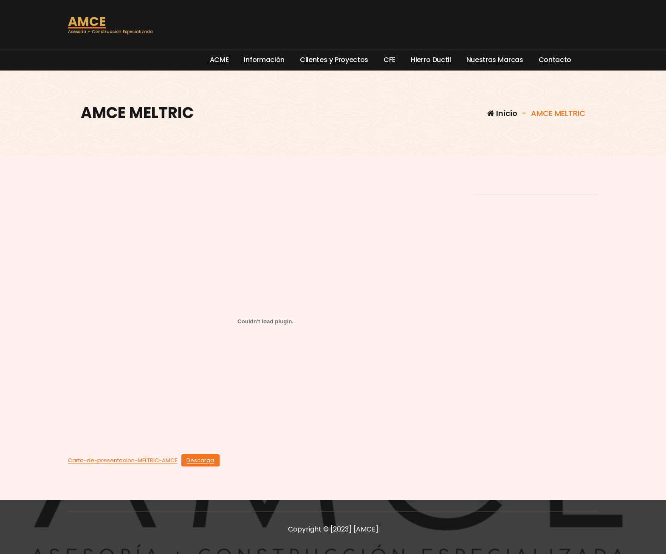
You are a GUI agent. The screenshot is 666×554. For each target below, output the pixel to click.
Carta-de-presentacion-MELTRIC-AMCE (122, 460)
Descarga (200, 460)
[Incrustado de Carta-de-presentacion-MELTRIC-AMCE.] (265, 321)
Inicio (502, 113)
